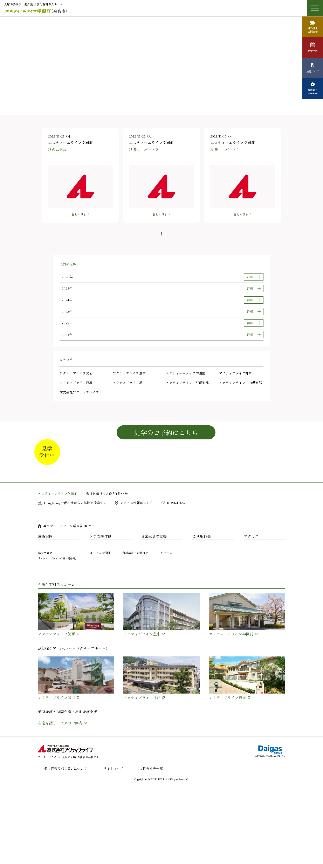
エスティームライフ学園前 (185, 373)
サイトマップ (113, 845)
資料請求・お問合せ (135, 630)
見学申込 (166, 630)
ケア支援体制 (100, 613)
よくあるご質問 (100, 630)
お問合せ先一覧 (151, 845)
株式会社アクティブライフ (79, 392)
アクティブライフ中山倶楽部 (240, 382)
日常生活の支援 (154, 613)
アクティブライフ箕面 (76, 373)
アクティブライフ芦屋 (76, 382)
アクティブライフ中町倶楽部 (187, 382)
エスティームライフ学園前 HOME (68, 602)
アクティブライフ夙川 (129, 382)
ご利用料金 (201, 613)
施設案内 (45, 613)
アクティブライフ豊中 (129, 373)
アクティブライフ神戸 (235, 373)
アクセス (251, 613)
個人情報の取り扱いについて (65, 845)
